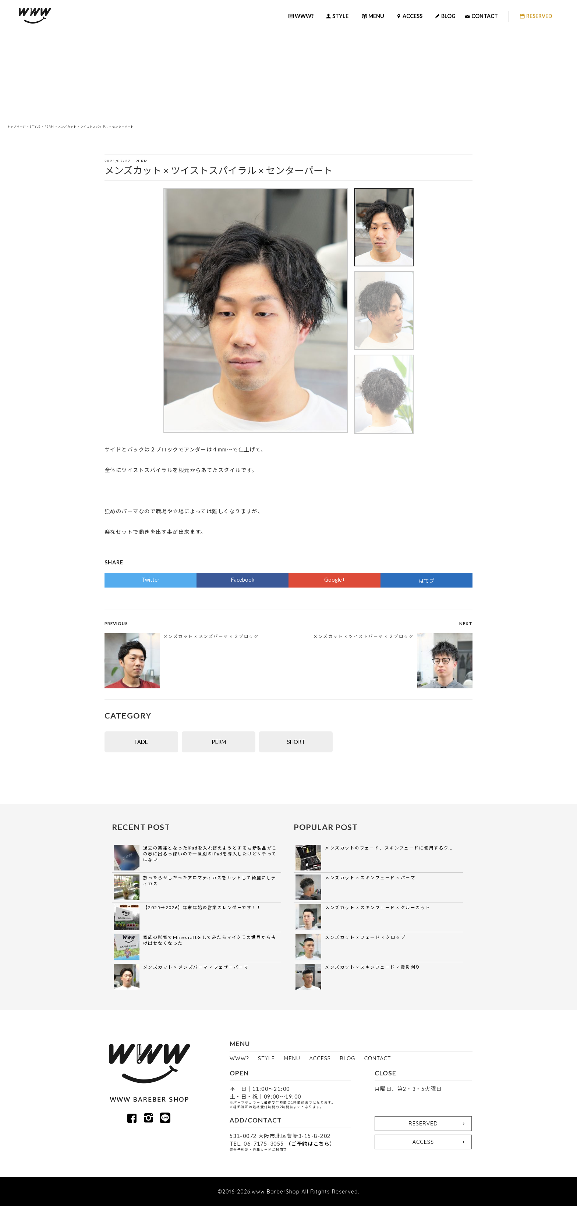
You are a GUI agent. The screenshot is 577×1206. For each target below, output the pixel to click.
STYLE (35, 126)
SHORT (296, 742)
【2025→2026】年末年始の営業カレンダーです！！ (202, 907)
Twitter (151, 580)
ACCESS (320, 1058)
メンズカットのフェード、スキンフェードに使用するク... (388, 847)
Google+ (334, 580)
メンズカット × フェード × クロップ (365, 937)
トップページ (16, 126)
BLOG (347, 1058)
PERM (49, 126)
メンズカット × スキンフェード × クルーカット (377, 907)
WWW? (239, 1058)
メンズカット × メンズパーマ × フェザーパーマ (195, 967)
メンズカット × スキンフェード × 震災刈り (372, 967)
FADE (141, 742)
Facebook (242, 580)
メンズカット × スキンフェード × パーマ (370, 877)
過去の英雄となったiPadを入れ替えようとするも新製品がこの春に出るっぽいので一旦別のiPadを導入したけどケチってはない (210, 853)
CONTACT (377, 1058)
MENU (292, 1058)
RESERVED (438, 1123)
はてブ (426, 581)
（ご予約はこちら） (310, 1144)
